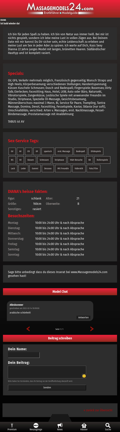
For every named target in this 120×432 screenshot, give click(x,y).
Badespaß (80, 151)
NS (12, 160)
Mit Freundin (63, 168)
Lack (13, 168)
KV (20, 160)
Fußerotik (79, 168)
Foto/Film (93, 168)
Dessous (48, 168)
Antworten (83, 317)
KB (89, 160)
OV (28, 151)
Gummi (35, 168)
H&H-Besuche (76, 160)
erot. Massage (64, 151)
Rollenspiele (102, 160)
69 (37, 151)
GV (12, 151)
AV (20, 151)
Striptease (59, 160)
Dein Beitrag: (19, 362)
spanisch (48, 151)
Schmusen (44, 160)
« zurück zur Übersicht (98, 410)
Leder (23, 168)
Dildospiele (96, 151)
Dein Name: (17, 349)
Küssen (31, 160)
